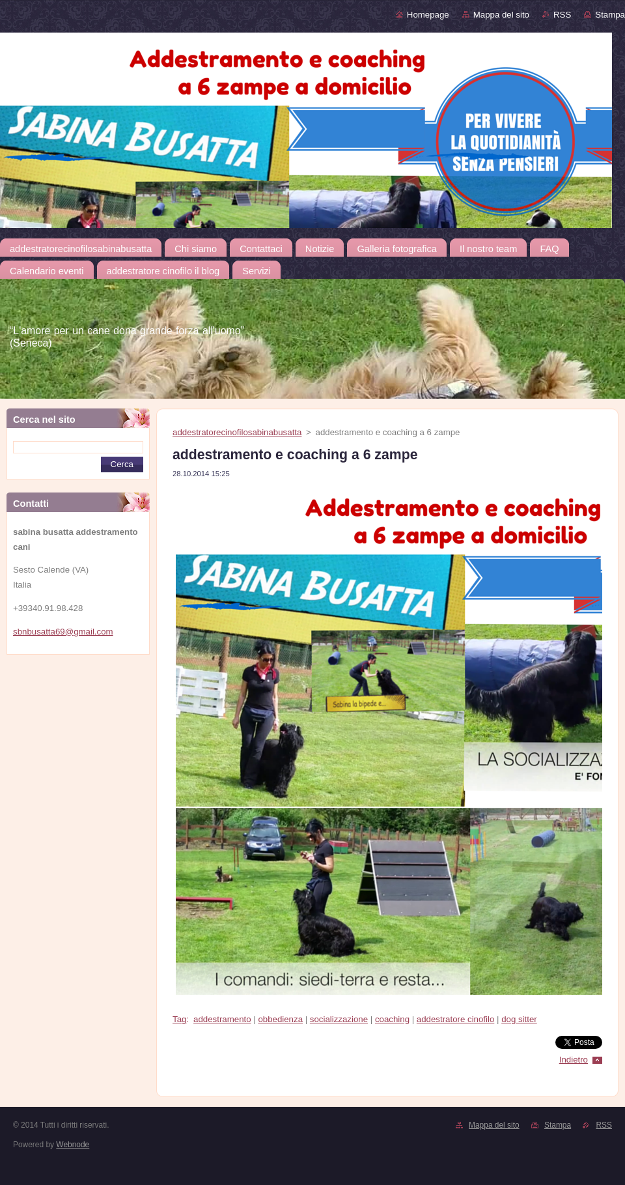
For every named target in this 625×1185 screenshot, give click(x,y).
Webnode (72, 1144)
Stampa (610, 15)
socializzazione (339, 1019)
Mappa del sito (501, 15)
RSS (562, 15)
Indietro (573, 1059)
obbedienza (280, 1019)
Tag (179, 1019)
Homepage (428, 15)
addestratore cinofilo (455, 1019)
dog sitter (519, 1019)
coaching (392, 1019)
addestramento (222, 1019)
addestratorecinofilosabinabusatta (237, 432)
